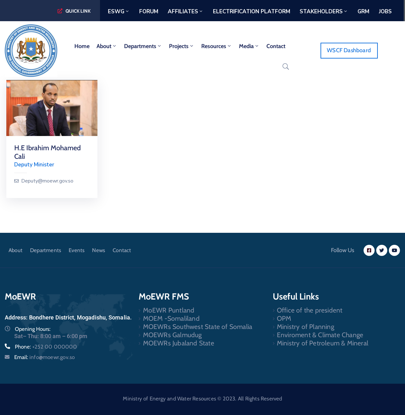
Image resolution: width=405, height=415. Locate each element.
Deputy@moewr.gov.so (47, 181)
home (82, 46)
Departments (143, 46)
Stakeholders (324, 11)
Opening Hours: (33, 329)
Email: (44, 357)
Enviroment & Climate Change (320, 335)
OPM (284, 318)
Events (76, 250)
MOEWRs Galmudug (172, 335)
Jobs (385, 11)
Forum (148, 11)
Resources (216, 46)
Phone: (46, 347)
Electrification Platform (251, 11)
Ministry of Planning (305, 327)
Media (249, 46)
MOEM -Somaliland (171, 318)
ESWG (119, 11)
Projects (181, 46)
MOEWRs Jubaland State (178, 343)
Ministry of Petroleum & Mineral (322, 343)
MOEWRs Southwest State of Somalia (197, 327)
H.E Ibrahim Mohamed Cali (47, 152)
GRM (363, 11)
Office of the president (310, 310)
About (107, 46)
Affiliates (185, 11)
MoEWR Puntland (169, 310)
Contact (275, 46)
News (98, 250)
